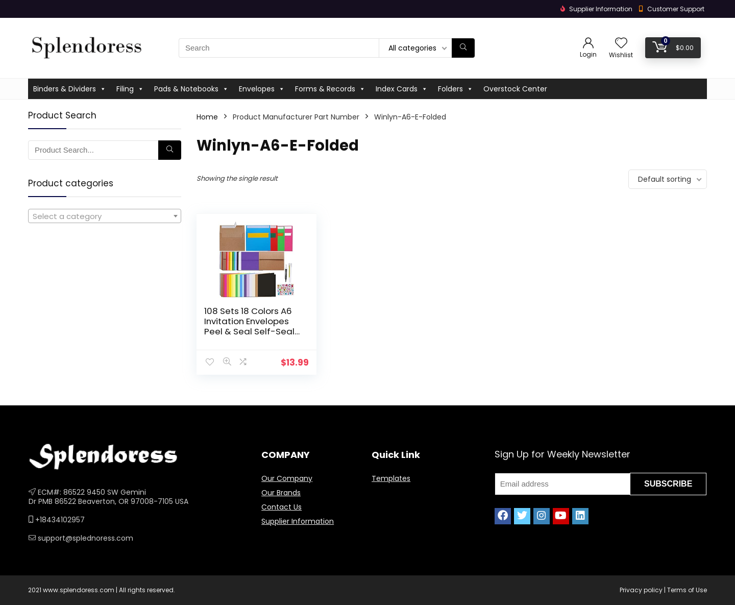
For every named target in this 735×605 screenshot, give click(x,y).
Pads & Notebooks (191, 89)
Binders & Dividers (69, 89)
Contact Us (281, 507)
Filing (130, 89)
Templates (391, 478)
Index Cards (402, 89)
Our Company (286, 478)
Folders (455, 89)
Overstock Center (515, 89)
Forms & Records (330, 89)
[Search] (463, 48)
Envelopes (262, 89)
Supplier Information (297, 521)
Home (207, 117)
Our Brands (281, 493)
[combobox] (104, 216)
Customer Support (675, 9)
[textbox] (105, 216)
